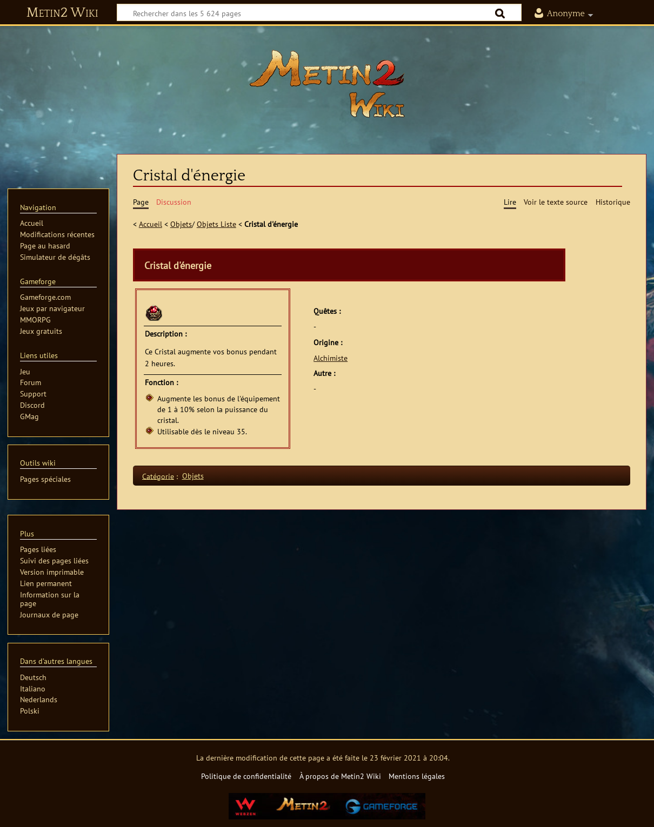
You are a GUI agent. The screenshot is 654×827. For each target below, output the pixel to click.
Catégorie (158, 475)
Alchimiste (330, 358)
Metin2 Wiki (62, 13)
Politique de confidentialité (246, 776)
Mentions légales (417, 776)
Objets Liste (216, 224)
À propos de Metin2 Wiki (340, 776)
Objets (181, 224)
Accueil (150, 224)
